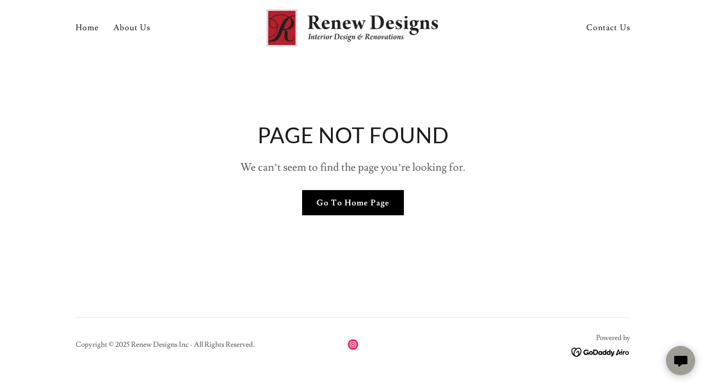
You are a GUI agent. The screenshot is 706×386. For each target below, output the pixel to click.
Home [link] (87, 28)
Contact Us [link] (608, 28)
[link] (353, 26)
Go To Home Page (353, 203)
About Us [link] (132, 28)
